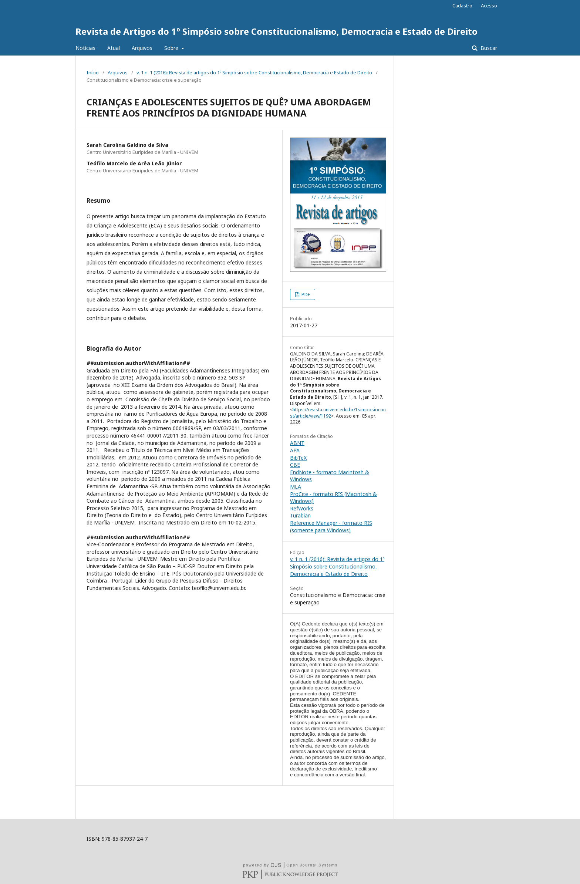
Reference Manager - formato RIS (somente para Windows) (331, 526)
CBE (295, 464)
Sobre (172, 47)
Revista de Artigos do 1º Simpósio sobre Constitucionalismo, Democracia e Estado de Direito (276, 31)
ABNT (297, 442)
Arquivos (142, 47)
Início (93, 72)
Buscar (488, 47)
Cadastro (462, 5)
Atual (113, 47)
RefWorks (301, 508)
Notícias (85, 47)
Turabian (300, 515)
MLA (295, 486)
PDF (305, 294)
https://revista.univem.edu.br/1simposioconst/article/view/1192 (338, 412)
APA (295, 450)
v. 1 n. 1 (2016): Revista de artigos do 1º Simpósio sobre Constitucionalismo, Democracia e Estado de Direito (254, 72)
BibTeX (298, 457)
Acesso (489, 5)
